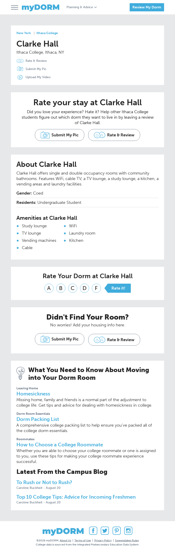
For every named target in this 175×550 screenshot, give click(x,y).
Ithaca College (47, 33)
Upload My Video (38, 77)
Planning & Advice (80, 7)
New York (23, 33)
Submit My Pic (36, 69)
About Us (65, 538)
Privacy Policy (103, 538)
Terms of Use (83, 538)
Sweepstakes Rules (127, 538)
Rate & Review (36, 61)
